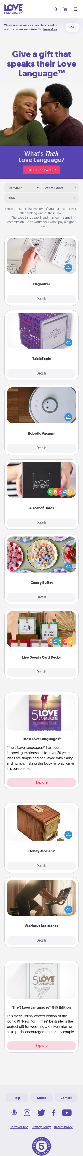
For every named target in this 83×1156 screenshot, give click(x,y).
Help (17, 1098)
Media (41, 1098)
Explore (42, 782)
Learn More (50, 29)
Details (41, 299)
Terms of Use (19, 1127)
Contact (66, 1098)
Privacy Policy (41, 1127)
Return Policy (63, 1127)
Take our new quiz (41, 169)
